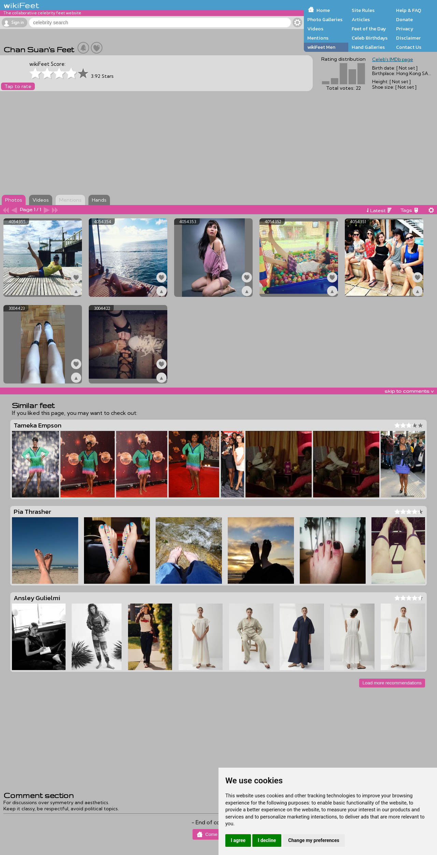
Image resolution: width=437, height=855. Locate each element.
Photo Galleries (324, 19)
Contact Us (408, 47)
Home (323, 10)
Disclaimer (408, 38)
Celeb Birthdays (369, 38)
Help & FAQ (408, 10)
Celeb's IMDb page (392, 59)
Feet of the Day (369, 28)
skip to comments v (409, 391)
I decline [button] (267, 840)
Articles (361, 19)
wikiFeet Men (321, 47)
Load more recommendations (392, 682)
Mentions (317, 38)
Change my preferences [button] (313, 840)
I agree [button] (238, 840)
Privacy (404, 28)
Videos (315, 28)
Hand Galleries (368, 47)
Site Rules (363, 10)
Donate (404, 19)
